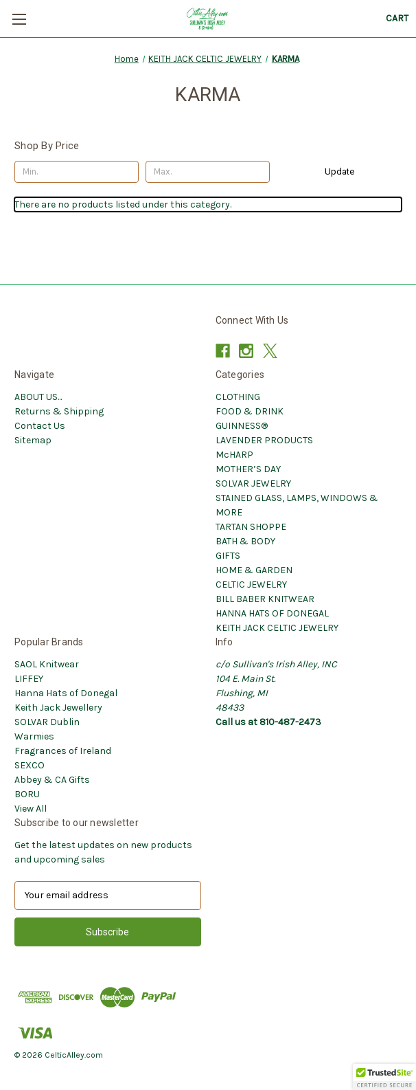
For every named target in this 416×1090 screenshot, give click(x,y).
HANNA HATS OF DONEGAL (272, 613)
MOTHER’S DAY (248, 469)
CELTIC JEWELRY (251, 584)
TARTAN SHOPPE (251, 527)
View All (30, 808)
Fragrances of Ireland (62, 751)
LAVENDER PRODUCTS (264, 440)
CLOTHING (238, 397)
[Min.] (76, 172)
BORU (27, 794)
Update (339, 171)
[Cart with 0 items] (397, 18)
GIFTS (228, 555)
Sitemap (32, 440)
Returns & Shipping (59, 411)
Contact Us (39, 426)
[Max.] (208, 172)
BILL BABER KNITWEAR (265, 599)
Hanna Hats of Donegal (65, 693)
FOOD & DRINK (250, 411)
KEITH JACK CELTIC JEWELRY (277, 628)
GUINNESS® (242, 426)
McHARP (234, 454)
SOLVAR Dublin (47, 722)
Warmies (34, 736)
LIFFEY (28, 679)
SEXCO (29, 765)
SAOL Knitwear (46, 664)
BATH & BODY (245, 541)
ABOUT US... (38, 397)
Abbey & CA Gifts (52, 780)
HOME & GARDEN (254, 570)
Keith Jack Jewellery (58, 707)
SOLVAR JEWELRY (253, 483)
